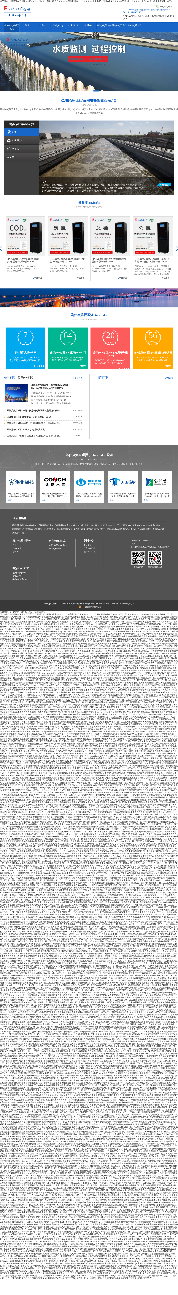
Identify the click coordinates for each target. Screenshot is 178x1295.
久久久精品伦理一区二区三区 (125, 1232)
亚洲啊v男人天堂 (116, 746)
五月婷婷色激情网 (77, 761)
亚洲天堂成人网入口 (46, 705)
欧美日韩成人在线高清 (129, 651)
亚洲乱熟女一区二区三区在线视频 (111, 697)
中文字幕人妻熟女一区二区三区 (83, 1185)
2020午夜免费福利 (27, 1251)
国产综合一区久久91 (62, 671)
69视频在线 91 (20, 639)
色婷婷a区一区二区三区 (110, 1166)
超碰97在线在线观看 (133, 688)
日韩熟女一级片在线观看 (119, 1041)
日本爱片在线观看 (36, 1207)
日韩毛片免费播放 (104, 897)
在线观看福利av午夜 (58, 719)
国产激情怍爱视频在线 (100, 1159)
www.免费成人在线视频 (36, 922)
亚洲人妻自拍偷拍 (88, 1068)
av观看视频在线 (93, 1017)
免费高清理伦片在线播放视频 (124, 1163)
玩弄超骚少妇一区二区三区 (36, 846)
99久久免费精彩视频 (109, 1024)
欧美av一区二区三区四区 (143, 656)
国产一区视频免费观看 (124, 668)
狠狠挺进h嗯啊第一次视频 (41, 851)
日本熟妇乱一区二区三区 (152, 1063)
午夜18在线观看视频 (112, 976)
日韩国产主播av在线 (15, 763)
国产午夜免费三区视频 (97, 641)
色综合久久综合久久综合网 (124, 1178)
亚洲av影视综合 (86, 646)
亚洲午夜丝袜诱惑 (139, 1154)
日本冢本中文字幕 (64, 810)
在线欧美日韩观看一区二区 (80, 1224)
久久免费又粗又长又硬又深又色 (33, 1166)
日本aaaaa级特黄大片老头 (42, 749)
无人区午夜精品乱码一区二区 (116, 1227)
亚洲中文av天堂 (119, 827)
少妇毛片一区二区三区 (49, 807)
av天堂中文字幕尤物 (22, 1080)
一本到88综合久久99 (66, 980)
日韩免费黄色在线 (34, 744)
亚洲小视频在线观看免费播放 (15, 1141)
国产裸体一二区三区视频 (156, 866)
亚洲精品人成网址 (101, 1098)
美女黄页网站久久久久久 (84, 1120)
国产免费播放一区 (122, 1129)
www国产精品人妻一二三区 (86, 783)
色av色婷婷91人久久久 (82, 893)
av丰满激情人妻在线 (15, 849)
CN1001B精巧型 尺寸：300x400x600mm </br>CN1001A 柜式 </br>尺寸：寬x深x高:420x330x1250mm (23, 268)
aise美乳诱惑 (101, 758)
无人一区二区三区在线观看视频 (123, 1098)
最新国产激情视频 (26, 700)
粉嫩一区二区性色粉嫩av (166, 929)
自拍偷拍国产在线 (167, 631)
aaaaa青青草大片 (164, 636)
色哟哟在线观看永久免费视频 (92, 1095)
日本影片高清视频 (57, 634)
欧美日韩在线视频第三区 (72, 710)
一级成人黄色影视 (163, 705)
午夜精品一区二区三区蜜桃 (160, 788)
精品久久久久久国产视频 (72, 690)
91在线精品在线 (86, 1088)
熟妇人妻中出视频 (167, 712)
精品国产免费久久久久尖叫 (37, 1224)
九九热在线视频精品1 (162, 1193)
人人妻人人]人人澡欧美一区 (22, 822)
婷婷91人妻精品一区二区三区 (144, 1090)
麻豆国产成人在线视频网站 (156, 827)
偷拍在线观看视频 (66, 1271)
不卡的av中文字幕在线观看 (66, 751)
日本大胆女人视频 (39, 658)
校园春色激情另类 (152, 932)
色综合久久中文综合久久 (58, 624)
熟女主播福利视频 (49, 619)
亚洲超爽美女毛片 (36, 939)
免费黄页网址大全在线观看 (65, 824)
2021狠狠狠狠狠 (151, 1112)
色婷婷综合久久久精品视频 (113, 631)
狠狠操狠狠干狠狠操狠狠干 (107, 1256)
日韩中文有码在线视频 (140, 958)
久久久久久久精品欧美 (87, 653)
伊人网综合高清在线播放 (98, 1051)
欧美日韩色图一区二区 (111, 644)
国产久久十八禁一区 (35, 727)
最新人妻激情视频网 (28, 912)
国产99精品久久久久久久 (100, 1005)
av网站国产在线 (167, 749)
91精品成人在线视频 (144, 839)
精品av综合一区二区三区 (119, 1051)
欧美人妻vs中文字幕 (101, 932)
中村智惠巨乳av (117, 661)
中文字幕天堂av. (105, 639)
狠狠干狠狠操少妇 (43, 1217)
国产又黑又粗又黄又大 (55, 651)
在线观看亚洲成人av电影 (150, 1156)
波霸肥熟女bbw (73, 1166)
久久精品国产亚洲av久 (71, 1156)
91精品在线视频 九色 (87, 900)
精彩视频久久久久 (58, 961)
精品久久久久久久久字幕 (20, 658)
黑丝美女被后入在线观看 (13, 1163)
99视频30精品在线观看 (78, 951)
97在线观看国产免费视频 (85, 1263)
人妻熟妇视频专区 (100, 766)
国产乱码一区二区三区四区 (162, 1237)
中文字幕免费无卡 (87, 875)
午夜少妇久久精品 (34, 734)
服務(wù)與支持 (104, 25)
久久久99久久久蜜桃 (114, 658)
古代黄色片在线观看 (75, 944)
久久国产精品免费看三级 (68, 966)
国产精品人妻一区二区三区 (162, 905)
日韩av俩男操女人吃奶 (51, 780)
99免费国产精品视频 (105, 1093)
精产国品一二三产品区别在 (143, 705)
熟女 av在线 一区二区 (74, 1207)
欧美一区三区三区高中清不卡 (23, 944)
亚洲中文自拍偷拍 (53, 753)
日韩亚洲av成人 (36, 1044)
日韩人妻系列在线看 (87, 1261)
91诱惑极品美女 (114, 1195)
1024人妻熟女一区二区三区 (71, 1222)
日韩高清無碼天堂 (109, 749)
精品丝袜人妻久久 (21, 1061)
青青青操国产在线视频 (149, 1222)
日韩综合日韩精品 (95, 902)
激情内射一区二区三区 (55, 1015)
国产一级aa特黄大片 (116, 729)
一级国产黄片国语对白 (139, 793)
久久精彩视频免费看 (13, 983)
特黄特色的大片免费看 (45, 978)
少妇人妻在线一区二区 (86, 824)
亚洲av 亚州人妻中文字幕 (126, 802)
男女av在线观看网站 (152, 746)
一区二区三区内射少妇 (83, 1271)
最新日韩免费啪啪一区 (134, 758)
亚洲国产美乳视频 (21, 741)
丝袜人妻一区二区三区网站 (154, 678)
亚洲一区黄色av (92, 854)
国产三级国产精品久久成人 (54, 734)
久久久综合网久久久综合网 (49, 1276)
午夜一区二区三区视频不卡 (51, 629)
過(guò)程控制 (55, 549)
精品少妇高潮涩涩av (60, 622)
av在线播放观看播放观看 (78, 851)
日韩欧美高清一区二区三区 (156, 1007)
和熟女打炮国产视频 (144, 1259)
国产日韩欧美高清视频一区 (50, 697)
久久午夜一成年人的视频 (98, 800)
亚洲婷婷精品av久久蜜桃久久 (150, 1058)
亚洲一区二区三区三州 (161, 1061)
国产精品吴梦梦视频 (92, 1046)
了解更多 (38, 278)
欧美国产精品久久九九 (56, 988)
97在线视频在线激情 (146, 1098)
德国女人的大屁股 (156, 878)
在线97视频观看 (118, 871)
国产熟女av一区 (27, 900)
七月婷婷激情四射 (104, 1185)
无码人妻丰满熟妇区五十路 (14, 1019)
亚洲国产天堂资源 (146, 683)
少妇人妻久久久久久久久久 (98, 919)
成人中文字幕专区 (31, 1271)
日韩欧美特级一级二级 (104, 980)
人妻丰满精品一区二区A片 (73, 631)
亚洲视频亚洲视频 (63, 1083)
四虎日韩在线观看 (23, 1134)
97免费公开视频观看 (74, 954)
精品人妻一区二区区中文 (76, 729)
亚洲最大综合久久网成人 (139, 1237)
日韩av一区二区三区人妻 (28, 1054)
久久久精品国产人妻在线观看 (93, 961)
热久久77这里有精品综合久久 (21, 1246)
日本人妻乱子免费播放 (168, 1273)
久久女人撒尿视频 (19, 939)
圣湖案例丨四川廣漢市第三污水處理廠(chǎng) (29, 417)
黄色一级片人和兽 (34, 644)
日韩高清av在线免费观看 (13, 631)
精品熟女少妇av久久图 (21, 802)
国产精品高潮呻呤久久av (62, 1034)
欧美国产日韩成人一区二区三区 (88, 673)
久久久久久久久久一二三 (25, 871)
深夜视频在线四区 (96, 1102)
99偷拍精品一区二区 (26, 812)
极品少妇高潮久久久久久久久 (130, 949)
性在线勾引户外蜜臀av (21, 663)
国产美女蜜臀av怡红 (102, 1271)
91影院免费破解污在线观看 (155, 1141)
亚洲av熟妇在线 (128, 1195)
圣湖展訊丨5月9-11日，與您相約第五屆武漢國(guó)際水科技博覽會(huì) (35, 410)
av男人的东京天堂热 (47, 636)
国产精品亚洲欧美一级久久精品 (117, 805)
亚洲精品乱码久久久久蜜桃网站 (114, 993)
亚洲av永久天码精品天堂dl (35, 868)
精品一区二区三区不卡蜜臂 (40, 893)
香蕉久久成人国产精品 (121, 1210)
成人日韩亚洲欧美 (95, 817)
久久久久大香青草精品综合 (95, 690)
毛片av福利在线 (105, 1015)
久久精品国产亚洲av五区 (162, 1134)
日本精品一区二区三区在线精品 (90, 985)
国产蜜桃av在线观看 (166, 1127)
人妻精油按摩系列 (82, 927)
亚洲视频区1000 (150, 617)
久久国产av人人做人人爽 (46, 785)
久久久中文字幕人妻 (35, 1237)
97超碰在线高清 (35, 819)
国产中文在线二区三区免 (102, 885)
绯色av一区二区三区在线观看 (56, 939)
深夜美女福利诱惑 (161, 1039)
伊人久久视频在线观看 (87, 1078)
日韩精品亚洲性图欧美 (99, 656)
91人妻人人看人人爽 (29, 636)
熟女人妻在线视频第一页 (87, 744)
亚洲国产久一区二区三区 (121, 622)
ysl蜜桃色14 (140, 1263)
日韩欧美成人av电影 (13, 910)
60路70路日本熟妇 (169, 1144)
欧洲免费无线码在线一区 (52, 1256)
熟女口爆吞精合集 (150, 822)
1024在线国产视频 (71, 1024)
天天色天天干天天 (79, 671)
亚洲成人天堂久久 (39, 949)
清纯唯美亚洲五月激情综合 (99, 1039)
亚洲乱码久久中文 (10, 649)
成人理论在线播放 (77, 1044)
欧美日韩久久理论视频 (57, 663)
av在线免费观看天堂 (19, 893)
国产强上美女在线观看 (124, 888)
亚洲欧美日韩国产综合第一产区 (53, 995)
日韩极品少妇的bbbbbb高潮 (19, 749)
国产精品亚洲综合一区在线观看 (45, 1212)
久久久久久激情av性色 (112, 1141)
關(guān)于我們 (119, 25)
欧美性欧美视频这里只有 (88, 849)
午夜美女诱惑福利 (23, 1146)
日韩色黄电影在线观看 (111, 727)
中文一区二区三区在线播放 (132, 768)
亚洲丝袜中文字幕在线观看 (62, 927)
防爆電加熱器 (18, 525)
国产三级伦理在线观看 (165, 802)
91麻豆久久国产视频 (52, 778)
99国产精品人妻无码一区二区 (136, 895)
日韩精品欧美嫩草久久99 (129, 924)
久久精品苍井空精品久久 (17, 844)
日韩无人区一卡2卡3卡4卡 (35, 985)
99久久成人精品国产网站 (153, 763)
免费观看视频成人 (73, 1193)
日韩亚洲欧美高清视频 (160, 1083)
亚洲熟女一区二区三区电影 (45, 1129)
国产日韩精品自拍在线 (101, 846)
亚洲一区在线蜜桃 (10, 1254)
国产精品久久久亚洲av (17, 1027)
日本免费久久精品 (130, 683)
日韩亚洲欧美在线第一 (122, 905)
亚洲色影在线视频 (45, 1178)
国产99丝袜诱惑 (152, 631)
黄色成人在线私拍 (150, 951)
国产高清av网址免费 (153, 922)
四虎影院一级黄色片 (107, 1054)
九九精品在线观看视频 (65, 1154)
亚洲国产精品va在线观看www (82, 624)
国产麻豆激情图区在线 (16, 800)
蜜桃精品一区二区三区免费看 (109, 634)
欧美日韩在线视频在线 (30, 673)
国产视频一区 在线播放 (136, 966)
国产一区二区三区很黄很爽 (11, 988)
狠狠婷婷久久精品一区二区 (27, 790)
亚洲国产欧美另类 (78, 1041)
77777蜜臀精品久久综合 (28, 1193)
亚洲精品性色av (156, 1195)
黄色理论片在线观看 (156, 692)
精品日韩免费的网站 (111, 673)
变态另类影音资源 (100, 746)
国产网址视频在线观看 (14, 1229)
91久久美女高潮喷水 (107, 797)
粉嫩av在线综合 (157, 897)
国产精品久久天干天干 (65, 812)
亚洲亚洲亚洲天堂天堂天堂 (61, 680)
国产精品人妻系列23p (111, 761)
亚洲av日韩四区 (38, 1173)
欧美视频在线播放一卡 (81, 885)
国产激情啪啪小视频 (85, 841)
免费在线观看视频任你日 (91, 997)
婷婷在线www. (94, 993)
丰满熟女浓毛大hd (160, 639)
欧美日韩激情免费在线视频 (122, 1215)
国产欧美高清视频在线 (120, 1120)
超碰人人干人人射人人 (118, 714)
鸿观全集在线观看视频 (131, 636)
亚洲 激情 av (116, 1112)
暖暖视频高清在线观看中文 (19, 1056)
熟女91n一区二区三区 (21, 685)
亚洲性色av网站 (44, 788)
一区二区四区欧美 (151, 783)
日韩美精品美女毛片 (64, 888)
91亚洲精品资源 (52, 929)
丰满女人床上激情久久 (136, 1110)
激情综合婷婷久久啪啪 (133, 746)
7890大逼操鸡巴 (64, 1127)
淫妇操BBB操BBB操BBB (111, 678)
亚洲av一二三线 (118, 1261)
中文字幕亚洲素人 (18, 1249)
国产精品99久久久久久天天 (116, 922)
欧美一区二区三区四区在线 (123, 722)
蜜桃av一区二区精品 (64, 910)
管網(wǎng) (58, 25)
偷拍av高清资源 (151, 968)
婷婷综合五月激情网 (85, 956)
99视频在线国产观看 (81, 827)
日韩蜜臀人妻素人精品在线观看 (57, 1249)
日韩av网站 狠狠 (67, 917)
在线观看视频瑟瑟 (103, 785)
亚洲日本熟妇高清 (88, 897)
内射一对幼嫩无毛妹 (28, 656)
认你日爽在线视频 (95, 890)
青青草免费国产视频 (40, 802)
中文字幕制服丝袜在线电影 (23, 692)
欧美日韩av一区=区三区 (84, 910)
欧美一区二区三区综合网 (34, 753)
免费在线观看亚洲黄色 (145, 893)
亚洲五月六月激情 (27, 993)
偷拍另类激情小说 (70, 653)
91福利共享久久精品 (31, 783)
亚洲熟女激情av (72, 634)
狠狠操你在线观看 (34, 780)
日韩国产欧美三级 (21, 688)
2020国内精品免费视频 (9, 656)
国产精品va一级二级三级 (96, 895)
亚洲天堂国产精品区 (76, 973)
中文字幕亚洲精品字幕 (58, 1171)
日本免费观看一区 (85, 736)
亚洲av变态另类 (85, 746)
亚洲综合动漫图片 (108, 1017)
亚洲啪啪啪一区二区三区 (101, 827)
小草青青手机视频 (98, 1071)
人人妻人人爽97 (130, 995)
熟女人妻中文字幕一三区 (32, 714)
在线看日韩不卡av (80, 1027)
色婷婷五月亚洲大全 (157, 895)
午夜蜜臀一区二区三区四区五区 (87, 856)
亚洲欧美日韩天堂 (105, 675)
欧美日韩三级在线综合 (99, 851)
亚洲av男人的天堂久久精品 (146, 722)
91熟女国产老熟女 (112, 944)
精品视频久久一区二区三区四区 (84, 946)
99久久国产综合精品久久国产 (86, 1217)
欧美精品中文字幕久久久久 (61, 1246)
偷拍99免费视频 (56, 1029)
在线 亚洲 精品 (40, 919)
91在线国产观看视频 (92, 1207)
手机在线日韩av (136, 675)
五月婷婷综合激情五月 (85, 1181)
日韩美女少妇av (44, 1137)
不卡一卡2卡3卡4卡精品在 (55, 1007)
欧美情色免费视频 (162, 1002)
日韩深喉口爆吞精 (128, 1166)
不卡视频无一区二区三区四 (88, 683)
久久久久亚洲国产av (92, 1222)
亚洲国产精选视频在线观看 (31, 1022)
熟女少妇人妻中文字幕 (33, 778)
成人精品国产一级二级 (17, 1007)
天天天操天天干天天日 (12, 995)
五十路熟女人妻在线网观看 (109, 832)
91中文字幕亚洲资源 (81, 810)
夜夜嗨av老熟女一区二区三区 (60, 949)
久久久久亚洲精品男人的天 (152, 710)
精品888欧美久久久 (32, 678)
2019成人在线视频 (79, 1249)
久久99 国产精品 (152, 1034)
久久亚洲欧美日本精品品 (137, 666)
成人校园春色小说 (53, 710)
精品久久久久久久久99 (66, 873)
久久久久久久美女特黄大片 (148, 780)
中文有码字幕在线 (109, 990)
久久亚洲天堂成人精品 (37, 973)
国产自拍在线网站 (101, 736)
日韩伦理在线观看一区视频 (103, 888)
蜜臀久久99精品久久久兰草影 (103, 988)
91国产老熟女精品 (78, 919)
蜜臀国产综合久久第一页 (89, 1024)
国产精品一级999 (120, 1015)
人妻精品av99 (145, 651)
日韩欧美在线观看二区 (73, 629)
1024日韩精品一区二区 (133, 1032)
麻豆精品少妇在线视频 (91, 990)
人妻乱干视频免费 (51, 849)
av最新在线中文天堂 (142, 1061)
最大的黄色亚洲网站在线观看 (50, 968)
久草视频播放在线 (29, 841)
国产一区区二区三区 (26, 634)
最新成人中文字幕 (31, 751)
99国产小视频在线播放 (19, 880)
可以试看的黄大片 (70, 746)
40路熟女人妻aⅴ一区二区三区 (40, 1234)
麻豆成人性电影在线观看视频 (129, 763)
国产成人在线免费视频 (103, 1234)
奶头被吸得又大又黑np (110, 856)
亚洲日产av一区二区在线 (15, 878)
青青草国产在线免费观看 (84, 1129)
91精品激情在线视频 (87, 697)
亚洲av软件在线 (69, 985)
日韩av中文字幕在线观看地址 (66, 1190)
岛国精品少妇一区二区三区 (78, 1019)
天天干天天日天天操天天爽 (89, 636)
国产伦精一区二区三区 (48, 980)
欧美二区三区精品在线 (65, 705)
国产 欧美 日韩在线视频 (152, 1137)
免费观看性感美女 (105, 1076)
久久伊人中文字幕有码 (138, 973)
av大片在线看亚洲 (97, 688)
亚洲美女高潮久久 (34, 756)
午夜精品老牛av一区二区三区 (76, 688)
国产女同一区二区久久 (158, 973)
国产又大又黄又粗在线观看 (21, 829)
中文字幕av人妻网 (98, 927)
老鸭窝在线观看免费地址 (46, 675)
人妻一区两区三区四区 (45, 1268)
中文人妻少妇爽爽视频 (12, 839)
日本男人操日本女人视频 (139, 897)
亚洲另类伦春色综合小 (62, 893)
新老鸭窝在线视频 (54, 890)
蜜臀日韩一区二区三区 (164, 990)
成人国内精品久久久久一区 (85, 763)
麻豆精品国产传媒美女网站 (124, 646)
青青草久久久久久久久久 (35, 854)
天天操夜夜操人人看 (167, 1202)
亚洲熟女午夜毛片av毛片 (128, 858)
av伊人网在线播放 (66, 1263)
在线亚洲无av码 (33, 695)
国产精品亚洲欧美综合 (97, 1195)
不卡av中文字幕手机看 (161, 627)
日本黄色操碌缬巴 (47, 827)
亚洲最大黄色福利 (107, 802)
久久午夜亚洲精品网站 (121, 1146)
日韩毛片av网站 (48, 1088)
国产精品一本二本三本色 (108, 1078)
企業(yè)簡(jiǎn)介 (20, 573)
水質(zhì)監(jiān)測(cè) (58, 545)
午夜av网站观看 (72, 1061)
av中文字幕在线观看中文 (158, 1100)
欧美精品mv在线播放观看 (32, 805)
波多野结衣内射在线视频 (73, 868)
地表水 (42, 25)
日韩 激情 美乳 (93, 915)
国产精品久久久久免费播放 (53, 1012)
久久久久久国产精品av (9, 1251)
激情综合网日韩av (65, 1129)
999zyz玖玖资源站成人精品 (130, 1024)
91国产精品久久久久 (158, 1071)
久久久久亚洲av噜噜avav (10, 673)
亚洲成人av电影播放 (149, 649)
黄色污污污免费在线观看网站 (138, 1124)
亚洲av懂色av (158, 1066)
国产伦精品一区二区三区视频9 (69, 724)
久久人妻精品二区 (102, 1120)
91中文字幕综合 (150, 688)
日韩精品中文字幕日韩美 (91, 712)
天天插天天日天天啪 (76, 1183)
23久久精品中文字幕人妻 (128, 685)
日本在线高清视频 (138, 1129)
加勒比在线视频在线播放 (90, 644)
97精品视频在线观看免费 (114, 1007)
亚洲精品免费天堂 (89, 768)
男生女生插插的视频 (34, 1195)
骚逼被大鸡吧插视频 (8, 812)
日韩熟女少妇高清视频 (12, 1068)
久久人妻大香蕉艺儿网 (64, 1058)
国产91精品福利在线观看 (136, 697)
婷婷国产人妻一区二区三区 (43, 1056)
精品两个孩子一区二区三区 (47, 1261)
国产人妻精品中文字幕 (115, 688)
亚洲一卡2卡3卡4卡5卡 (84, 702)
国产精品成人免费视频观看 (25, 719)
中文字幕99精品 (88, 1193)
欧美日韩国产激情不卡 (19, 856)
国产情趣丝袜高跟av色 (30, 797)
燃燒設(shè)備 (158, 529)
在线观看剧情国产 (117, 702)
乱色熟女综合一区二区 (77, 1195)
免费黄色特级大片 (55, 868)
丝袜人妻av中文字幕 (84, 1066)
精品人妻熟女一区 (118, 775)
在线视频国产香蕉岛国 (163, 995)
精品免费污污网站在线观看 (31, 707)
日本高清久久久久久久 (23, 1002)
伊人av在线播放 (129, 810)
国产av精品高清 (27, 927)
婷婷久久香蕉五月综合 (50, 678)
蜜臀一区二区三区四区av (34, 763)
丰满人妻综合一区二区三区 (130, 841)
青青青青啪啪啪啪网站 (55, 883)
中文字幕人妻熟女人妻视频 (99, 671)
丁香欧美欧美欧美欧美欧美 (152, 729)
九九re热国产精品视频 (165, 988)
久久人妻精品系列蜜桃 (61, 885)
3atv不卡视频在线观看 (67, 956)
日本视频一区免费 (21, 961)
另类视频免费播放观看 (51, 631)
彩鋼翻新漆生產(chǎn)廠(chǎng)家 (69, 525)
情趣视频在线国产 (118, 868)
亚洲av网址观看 (53, 773)
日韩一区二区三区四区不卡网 (143, 1120)
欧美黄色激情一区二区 (103, 1090)
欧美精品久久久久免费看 (106, 875)
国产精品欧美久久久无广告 (91, 1110)
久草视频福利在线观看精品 (155, 736)
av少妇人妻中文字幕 (152, 985)
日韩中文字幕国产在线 (148, 732)
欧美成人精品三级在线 (63, 856)
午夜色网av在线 (62, 761)
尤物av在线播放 (88, 758)
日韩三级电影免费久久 (48, 1068)
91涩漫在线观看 (59, 1149)
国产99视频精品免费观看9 (118, 641)
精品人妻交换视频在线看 (108, 1115)
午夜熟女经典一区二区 (37, 1168)
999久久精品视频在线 (23, 1041)
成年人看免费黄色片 (81, 661)
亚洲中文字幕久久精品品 (37, 1019)
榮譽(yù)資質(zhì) (19, 579)
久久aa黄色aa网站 (113, 780)
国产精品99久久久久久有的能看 (158, 1168)
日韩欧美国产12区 (158, 673)
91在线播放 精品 (19, 756)
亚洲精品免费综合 (16, 846)
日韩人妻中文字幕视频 (151, 1144)
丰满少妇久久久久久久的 (72, 1046)
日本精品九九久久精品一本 (145, 939)
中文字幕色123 (151, 1190)
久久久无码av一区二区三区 (25, 1202)
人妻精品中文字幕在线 (72, 685)
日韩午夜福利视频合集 (23, 1105)
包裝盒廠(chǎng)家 (114, 529)
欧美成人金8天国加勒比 (128, 834)
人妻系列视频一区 (127, 902)
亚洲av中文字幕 (37, 685)
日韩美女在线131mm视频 (144, 1215)
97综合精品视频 (142, 624)
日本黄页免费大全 (135, 1239)
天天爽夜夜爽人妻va (16, 834)
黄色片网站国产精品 (94, 1000)
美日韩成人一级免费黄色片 (93, 780)
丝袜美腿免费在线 (25, 895)
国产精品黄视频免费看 (100, 775)
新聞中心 (88, 25)
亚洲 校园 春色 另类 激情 (51, 797)
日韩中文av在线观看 (155, 1122)
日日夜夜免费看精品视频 (66, 636)
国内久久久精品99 (103, 722)
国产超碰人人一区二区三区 (164, 812)
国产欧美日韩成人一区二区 (155, 680)
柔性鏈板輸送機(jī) (46, 525)
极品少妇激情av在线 (16, 883)
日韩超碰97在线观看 (62, 627)
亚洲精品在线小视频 (24, 902)
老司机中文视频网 (82, 1073)
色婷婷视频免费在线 (68, 900)
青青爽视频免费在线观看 (56, 732)
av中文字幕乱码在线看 (55, 990)
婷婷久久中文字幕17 (116, 758)
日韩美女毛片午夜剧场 (27, 1127)
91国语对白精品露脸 (126, 1263)
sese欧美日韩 (5, 685)
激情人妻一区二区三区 (55, 729)
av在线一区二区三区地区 (42, 671)
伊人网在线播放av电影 (108, 744)
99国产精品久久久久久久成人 (135, 717)
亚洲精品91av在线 (145, 653)
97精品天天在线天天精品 (87, 1015)
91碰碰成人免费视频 (34, 878)
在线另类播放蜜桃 (169, 949)
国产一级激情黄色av (31, 995)
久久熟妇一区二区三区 (63, 1234)
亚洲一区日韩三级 (120, 1100)
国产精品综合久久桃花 (70, 712)
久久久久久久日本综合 (153, 1200)
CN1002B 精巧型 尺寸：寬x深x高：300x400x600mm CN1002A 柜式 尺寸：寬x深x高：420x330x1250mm (67, 268)
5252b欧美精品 (50, 714)
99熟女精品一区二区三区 (100, 1198)
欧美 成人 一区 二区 (70, 834)
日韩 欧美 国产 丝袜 (52, 1037)
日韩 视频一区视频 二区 (162, 1276)
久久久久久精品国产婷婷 (73, 756)
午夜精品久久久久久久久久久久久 (114, 1237)
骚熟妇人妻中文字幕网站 (71, 773)
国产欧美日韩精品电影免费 (85, 675)
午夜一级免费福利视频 (25, 785)
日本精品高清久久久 (132, 890)
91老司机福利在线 (131, 817)
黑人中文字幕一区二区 (27, 666)
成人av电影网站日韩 (95, 741)
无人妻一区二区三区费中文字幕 (51, 941)
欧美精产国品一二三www (19, 1161)
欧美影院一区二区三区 (91, 983)
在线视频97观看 (56, 802)
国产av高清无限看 (45, 656)
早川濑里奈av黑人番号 (167, 671)
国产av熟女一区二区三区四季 (84, 627)
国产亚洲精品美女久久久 (67, 1078)
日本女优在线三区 (139, 954)
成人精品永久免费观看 (70, 617)
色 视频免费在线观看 (165, 634)
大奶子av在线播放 (42, 661)
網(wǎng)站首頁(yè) (11, 27)
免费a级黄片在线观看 (25, 661)
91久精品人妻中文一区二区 (73, 700)
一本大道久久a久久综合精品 (49, 690)
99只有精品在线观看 (121, 639)
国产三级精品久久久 (117, 917)
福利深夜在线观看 (115, 810)
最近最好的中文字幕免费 (116, 883)
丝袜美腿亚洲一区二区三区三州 (135, 727)
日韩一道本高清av (166, 966)
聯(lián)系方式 (135, 25)
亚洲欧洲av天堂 (20, 1168)
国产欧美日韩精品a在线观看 (108, 900)
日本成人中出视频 (16, 854)
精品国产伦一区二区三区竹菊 (152, 854)
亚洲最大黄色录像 (149, 636)
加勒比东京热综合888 (153, 1239)
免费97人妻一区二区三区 (78, 1005)
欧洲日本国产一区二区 (148, 1010)
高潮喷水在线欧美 (7, 885)
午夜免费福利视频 (35, 739)
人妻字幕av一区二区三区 (10, 619)
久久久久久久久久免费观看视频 (112, 963)
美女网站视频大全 (83, 705)
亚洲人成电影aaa (12, 810)
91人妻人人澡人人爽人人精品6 (124, 671)
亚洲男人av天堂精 (37, 929)
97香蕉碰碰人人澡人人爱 (37, 936)
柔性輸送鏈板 (79, 529)
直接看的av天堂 (73, 961)
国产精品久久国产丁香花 (119, 1224)
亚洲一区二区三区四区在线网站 (61, 1168)
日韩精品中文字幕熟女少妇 (81, 622)
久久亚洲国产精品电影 (16, 858)
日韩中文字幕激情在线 (97, 1254)
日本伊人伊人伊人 (111, 1049)
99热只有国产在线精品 (27, 968)
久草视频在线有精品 (87, 1132)
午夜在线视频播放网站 (90, 739)
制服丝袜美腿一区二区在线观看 (132, 824)
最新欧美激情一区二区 (93, 629)
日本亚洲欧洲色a (87, 834)
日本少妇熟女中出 (81, 1246)
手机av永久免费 (60, 1005)
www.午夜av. (102, 1134)
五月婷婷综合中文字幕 (55, 768)
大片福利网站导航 (23, 997)
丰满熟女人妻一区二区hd (83, 668)
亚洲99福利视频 (38, 768)
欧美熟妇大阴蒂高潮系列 (50, 963)
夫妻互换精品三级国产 (157, 717)
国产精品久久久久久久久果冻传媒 (14, 1149)
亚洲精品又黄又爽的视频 (142, 695)
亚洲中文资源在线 (165, 734)
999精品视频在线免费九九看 (124, 1019)
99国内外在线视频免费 (156, 1044)
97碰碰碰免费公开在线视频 (155, 778)
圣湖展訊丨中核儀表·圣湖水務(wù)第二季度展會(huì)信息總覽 (35, 436)
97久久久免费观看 (45, 1000)
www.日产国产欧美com (164, 644)
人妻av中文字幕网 (147, 634)
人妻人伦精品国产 (111, 732)
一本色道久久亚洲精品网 (106, 1193)
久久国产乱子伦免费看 (38, 1156)
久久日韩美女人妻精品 (95, 971)
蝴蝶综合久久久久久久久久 (85, 793)
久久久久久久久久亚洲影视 (140, 812)
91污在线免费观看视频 (36, 1017)
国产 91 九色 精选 (163, 893)
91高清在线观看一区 (89, 844)
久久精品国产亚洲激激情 (162, 651)
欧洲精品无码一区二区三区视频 (56, 1039)
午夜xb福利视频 (88, 695)
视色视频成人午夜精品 (35, 729)
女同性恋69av (125, 1068)
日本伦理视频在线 (114, 927)
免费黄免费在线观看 (156, 741)
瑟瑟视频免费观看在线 (83, 814)
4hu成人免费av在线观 (166, 688)
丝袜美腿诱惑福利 (7, 1015)
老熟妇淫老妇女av (35, 683)
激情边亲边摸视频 (95, 1049)
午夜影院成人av (60, 1105)
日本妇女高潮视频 (70, 697)
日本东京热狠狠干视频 (129, 854)
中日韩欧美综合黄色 (129, 944)
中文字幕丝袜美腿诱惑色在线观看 (69, 649)
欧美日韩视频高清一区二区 (116, 700)
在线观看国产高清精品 (106, 763)
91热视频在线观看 (59, 788)
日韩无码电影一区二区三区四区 (59, 1198)
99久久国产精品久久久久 (40, 622)
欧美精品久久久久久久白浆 (133, 844)
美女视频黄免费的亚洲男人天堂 (25, 641)
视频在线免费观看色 (146, 802)
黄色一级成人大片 (107, 724)
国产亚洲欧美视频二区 (61, 993)
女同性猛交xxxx (164, 946)
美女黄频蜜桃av (147, 856)
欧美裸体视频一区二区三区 (160, 624)
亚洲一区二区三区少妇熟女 (155, 819)
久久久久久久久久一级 (104, 668)
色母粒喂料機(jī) (144, 529)
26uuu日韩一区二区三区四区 (50, 653)
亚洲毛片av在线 (15, 717)
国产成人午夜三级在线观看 (111, 915)
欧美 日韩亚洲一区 (93, 1183)
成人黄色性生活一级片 (56, 1076)
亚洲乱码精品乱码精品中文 (152, 832)
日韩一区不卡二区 (142, 719)
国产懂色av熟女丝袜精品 (78, 1107)
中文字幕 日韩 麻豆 (87, 753)
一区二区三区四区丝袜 (19, 622)
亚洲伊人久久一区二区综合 (117, 863)
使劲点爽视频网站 (23, 1095)
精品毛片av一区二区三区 (13, 668)
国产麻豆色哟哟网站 (69, 907)
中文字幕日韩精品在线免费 (106, 841)
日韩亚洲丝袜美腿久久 (131, 1144)
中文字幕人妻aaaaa (142, 658)
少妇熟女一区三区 (115, 1127)
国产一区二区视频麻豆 (102, 646)
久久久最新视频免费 (36, 905)
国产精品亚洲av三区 (38, 688)
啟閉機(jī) (38, 529)
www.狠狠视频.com (8, 705)
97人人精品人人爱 (161, 1054)
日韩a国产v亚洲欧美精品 (22, 919)
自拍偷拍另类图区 (119, 1105)
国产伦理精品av (15, 1139)
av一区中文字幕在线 (33, 1051)
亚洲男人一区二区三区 (100, 822)
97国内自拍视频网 (82, 1058)
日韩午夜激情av (54, 846)
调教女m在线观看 (120, 897)
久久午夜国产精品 (42, 1246)
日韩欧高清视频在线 (148, 946)
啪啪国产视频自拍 (59, 1107)
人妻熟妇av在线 (137, 1034)
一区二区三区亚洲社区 (16, 695)
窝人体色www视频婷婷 (64, 1073)
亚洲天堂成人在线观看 (127, 744)
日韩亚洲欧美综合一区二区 (61, 932)
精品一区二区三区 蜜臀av (86, 934)
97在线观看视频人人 (167, 1163)
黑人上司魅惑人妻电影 (152, 1024)
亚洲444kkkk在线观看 (16, 1224)
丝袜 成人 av (12, 1076)
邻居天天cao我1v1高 (89, 929)
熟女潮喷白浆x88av (145, 873)
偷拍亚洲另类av (78, 895)
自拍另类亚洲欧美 (161, 790)
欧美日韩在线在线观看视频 (131, 778)
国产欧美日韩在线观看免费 (151, 1149)
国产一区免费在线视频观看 (30, 1254)
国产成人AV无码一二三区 (23, 793)
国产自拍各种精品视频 (49, 1222)
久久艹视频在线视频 (28, 788)
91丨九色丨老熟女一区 (35, 883)
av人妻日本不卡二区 (84, 1154)
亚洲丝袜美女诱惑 (90, 724)
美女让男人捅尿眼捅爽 (112, 712)
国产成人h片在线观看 (14, 753)
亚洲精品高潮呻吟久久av (82, 1083)
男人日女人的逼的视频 (71, 983)
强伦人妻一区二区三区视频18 (39, 1027)
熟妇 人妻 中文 (50, 739)
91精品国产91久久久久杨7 (142, 790)
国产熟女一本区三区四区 (50, 1093)
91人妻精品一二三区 (62, 1220)
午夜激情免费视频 (144, 997)
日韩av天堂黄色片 (149, 663)
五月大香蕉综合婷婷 (121, 790)
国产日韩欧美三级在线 (167, 939)
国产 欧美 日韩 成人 (89, 1054)
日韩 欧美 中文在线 (69, 736)
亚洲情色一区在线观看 (41, 1034)
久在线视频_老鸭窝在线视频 (138, 773)
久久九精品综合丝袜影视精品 (76, 1163)
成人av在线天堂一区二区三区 (22, 702)
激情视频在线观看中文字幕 (130, 936)
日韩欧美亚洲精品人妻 (81, 1085)
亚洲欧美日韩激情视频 (23, 1085)
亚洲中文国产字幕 (122, 1034)
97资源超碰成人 (155, 666)
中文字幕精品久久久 (84, 980)
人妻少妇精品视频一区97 (71, 963)
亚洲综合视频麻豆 (12, 651)
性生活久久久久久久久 (141, 1271)
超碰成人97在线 (66, 858)
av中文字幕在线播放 (119, 932)
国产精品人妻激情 (77, 1000)
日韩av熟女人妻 (31, 980)
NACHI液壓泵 (49, 529)
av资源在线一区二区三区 (133, 680)
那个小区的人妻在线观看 (96, 1044)
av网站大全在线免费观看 (163, 795)
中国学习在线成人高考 (153, 907)
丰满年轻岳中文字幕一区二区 (159, 1181)
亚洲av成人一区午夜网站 (82, 1098)
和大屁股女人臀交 (128, 673)
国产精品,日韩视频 (72, 1029)
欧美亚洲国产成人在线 (165, 1215)
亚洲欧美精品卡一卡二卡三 (34, 773)
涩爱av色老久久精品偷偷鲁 (29, 954)
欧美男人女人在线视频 (117, 690)
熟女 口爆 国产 (169, 922)
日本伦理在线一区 (134, 883)
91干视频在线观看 (86, 907)
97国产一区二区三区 (21, 771)
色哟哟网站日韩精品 (112, 680)
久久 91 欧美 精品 (110, 617)
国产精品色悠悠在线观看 (44, 1085)
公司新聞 (87, 545)
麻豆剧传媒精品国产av (75, 1139)
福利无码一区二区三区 (56, 973)
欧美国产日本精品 (23, 949)
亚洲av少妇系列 (32, 834)
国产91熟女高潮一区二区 (161, 773)
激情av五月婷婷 (89, 1161)
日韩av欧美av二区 (27, 917)
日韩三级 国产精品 (62, 863)
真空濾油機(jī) (31, 525)
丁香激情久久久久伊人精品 (158, 1041)
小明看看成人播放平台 (47, 666)
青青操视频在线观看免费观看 (101, 1027)
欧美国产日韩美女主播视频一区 (45, 1134)
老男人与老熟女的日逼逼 (29, 629)
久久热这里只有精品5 (16, 1263)
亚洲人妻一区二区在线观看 (161, 1076)
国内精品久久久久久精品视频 (26, 963)
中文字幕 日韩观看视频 (158, 1073)
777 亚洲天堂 (23, 929)
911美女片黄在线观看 (45, 692)
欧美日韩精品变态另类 (9, 1188)
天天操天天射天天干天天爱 (68, 1095)
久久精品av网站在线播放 (103, 1066)
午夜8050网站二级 (75, 788)
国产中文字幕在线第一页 (133, 1112)
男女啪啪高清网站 (123, 705)
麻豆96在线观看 (43, 944)
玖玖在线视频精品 (138, 805)
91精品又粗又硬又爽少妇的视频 (119, 971)
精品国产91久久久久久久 (132, 819)
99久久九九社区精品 (145, 1019)
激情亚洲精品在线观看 (51, 617)
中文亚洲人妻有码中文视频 (34, 732)
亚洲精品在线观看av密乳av (91, 924)
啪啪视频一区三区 (29, 1137)
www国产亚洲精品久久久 (97, 1278)
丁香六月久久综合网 (146, 1078)
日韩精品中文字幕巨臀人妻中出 (54, 1117)
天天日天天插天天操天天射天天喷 (33, 624)
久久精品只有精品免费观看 (43, 875)
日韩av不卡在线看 (10, 624)
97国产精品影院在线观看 (161, 1051)
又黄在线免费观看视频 (134, 661)
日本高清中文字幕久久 (45, 1185)
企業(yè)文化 (17, 576)
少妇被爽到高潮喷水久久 (74, 1188)
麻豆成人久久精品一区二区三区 (125, 1149)
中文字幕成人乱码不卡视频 (65, 749)
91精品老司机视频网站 (92, 773)
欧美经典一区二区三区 (79, 939)
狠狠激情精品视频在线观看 (135, 915)
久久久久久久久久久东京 (37, 639)
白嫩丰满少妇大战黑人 (130, 832)
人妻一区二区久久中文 (59, 1227)
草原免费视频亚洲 (115, 995)
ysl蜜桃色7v (40, 700)
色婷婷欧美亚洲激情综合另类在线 (112, 771)
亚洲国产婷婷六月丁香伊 (85, 1232)
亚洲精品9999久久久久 (100, 661)
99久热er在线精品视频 (34, 1163)
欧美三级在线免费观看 (106, 1037)
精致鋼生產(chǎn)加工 (95, 529)
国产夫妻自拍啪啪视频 (138, 1159)
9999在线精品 (65, 807)
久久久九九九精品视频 (26, 736)
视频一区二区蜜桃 (36, 1100)
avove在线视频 (66, 668)
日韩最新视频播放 (152, 629)
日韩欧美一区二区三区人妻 (27, 1222)
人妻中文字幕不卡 (15, 773)
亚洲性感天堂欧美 (73, 976)
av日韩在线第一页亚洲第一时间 (83, 771)
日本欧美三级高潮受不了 (163, 690)
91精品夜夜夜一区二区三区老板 (93, 1251)
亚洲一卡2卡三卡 (120, 627)
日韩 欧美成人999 (139, 1068)
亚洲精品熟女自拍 (61, 832)
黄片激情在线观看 (61, 902)
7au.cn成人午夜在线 (146, 644)
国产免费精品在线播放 (83, 1239)
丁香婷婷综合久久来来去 (26, 627)
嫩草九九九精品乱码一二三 (123, 624)
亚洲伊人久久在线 (166, 951)
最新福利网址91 (145, 944)
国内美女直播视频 (41, 976)
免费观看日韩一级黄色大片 (153, 761)
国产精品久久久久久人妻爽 (51, 641)
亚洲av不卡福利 (143, 673)
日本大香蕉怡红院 (64, 822)
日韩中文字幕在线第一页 (45, 822)
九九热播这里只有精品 (123, 1027)
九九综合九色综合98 (154, 993)
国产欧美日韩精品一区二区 (95, 954)
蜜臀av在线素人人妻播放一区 (138, 619)
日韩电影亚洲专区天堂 (164, 702)
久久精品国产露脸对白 (121, 695)
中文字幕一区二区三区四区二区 (83, 832)
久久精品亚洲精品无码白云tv (58, 766)
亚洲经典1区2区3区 (93, 631)
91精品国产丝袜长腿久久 (107, 824)
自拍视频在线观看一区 (150, 924)
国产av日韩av (43, 719)
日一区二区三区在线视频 (13, 915)
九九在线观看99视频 (96, 880)
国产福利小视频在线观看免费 (144, 1210)
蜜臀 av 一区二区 (60, 851)
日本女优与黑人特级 (122, 929)
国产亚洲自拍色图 (10, 700)
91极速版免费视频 (121, 1076)
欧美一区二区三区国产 (70, 678)
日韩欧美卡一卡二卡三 (160, 885)
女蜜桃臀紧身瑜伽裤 (119, 1159)
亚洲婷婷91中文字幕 (156, 861)
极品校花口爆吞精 (125, 1193)
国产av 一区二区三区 (162, 997)
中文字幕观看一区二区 (60, 1041)
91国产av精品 (79, 680)
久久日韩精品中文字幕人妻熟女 (126, 649)
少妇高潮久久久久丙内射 (10, 617)
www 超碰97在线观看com (84, 785)
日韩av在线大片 (51, 1237)
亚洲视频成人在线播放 (44, 1159)
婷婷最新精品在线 (133, 871)
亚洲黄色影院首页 (57, 758)
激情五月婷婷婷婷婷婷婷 (101, 1019)
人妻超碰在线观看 (104, 627)
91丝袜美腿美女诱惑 (92, 663)
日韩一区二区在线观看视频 (134, 961)
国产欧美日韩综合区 (18, 683)
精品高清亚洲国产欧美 (146, 810)
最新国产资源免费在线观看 (41, 856)
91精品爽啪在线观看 (41, 1041)
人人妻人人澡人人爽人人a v (150, 834)
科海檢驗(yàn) (18, 529)
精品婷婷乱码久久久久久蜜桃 (116, 629)
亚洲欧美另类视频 (102, 956)
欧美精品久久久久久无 (14, 985)
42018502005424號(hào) (90, 607)
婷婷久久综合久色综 (118, 736)
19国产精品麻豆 (130, 1000)
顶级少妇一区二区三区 (144, 990)
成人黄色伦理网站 (152, 661)
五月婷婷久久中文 (14, 783)
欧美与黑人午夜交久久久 (119, 958)
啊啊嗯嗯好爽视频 (47, 1098)
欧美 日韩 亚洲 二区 (75, 1149)
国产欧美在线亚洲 (140, 829)
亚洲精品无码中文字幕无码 (103, 705)
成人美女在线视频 (70, 797)
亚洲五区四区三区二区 (127, 653)
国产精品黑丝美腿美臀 (142, 795)
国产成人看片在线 (75, 663)
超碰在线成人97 (26, 873)
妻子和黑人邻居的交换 (147, 744)
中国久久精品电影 (96, 951)
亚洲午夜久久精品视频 (94, 944)
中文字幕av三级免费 (119, 822)
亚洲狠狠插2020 (155, 668)
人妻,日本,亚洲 (81, 1178)
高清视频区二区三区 (136, 993)
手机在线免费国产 (136, 1190)
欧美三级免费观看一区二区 (113, 663)
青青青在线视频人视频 (147, 671)
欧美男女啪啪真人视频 (75, 639)
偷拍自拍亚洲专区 (159, 917)
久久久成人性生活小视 (118, 1134)
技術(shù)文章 (89, 552)
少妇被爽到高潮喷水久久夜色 (142, 641)
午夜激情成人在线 (94, 1273)
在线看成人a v (92, 639)
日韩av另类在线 (136, 1200)
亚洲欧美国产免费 (64, 714)
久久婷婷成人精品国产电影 (109, 768)
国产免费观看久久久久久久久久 (115, 788)
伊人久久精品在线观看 (124, 1117)
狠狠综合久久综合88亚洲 (121, 1005)
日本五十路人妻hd (104, 790)
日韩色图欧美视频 (136, 1251)
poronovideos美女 (7, 951)
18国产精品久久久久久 (63, 793)
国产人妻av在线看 (169, 675)
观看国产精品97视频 (62, 800)
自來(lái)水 (73, 25)
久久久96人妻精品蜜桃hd (134, 1242)
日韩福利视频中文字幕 (108, 1029)
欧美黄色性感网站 (165, 663)
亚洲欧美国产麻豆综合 (97, 1249)
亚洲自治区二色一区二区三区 (132, 1256)
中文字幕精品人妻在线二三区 (17, 1124)
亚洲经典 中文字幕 (101, 1083)
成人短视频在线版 (43, 885)
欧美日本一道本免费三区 (135, 751)
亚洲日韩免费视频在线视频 (37, 1029)
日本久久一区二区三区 (24, 951)
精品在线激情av (102, 702)
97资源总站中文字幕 (156, 1068)
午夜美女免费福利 (117, 619)
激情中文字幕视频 (159, 1271)
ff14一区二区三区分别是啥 (34, 717)
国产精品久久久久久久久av (138, 963)
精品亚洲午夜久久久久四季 (58, 922)
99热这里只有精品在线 (82, 714)
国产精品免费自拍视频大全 (114, 861)
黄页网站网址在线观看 (47, 956)
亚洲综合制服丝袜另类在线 (150, 858)
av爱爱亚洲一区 (93, 717)
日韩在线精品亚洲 (79, 993)
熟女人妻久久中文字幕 (135, 631)
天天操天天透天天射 (152, 675)
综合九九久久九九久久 (31, 619)
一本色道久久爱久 (74, 707)
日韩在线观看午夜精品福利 (58, 919)
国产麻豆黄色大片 (133, 1261)
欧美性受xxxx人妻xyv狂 (62, 1259)
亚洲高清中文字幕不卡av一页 (131, 617)
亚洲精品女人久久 (145, 995)
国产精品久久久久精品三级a (74, 915)
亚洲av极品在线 (140, 971)
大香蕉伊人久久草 (113, 819)
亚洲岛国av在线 (18, 710)
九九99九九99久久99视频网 (75, 1254)
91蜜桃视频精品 (32, 775)
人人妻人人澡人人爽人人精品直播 (50, 871)
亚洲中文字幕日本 (100, 751)
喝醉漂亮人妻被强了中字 (26, 690)
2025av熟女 (7, 771)
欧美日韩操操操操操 (132, 1176)
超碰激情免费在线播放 (101, 1122)
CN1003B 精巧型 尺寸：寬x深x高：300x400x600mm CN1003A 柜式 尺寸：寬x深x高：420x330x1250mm (109, 268)
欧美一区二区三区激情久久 (133, 1151)
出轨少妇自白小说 (52, 727)
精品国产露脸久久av (72, 695)
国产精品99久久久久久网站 (67, 646)
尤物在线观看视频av (151, 749)
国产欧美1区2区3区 (61, 771)
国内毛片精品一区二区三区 (130, 1132)
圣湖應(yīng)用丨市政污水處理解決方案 (26, 429)
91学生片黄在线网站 (157, 766)
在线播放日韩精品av (50, 814)
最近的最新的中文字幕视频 (19, 1083)
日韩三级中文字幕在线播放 (41, 1066)
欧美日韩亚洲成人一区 (122, 795)
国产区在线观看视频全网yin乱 (102, 1010)
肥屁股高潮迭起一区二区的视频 (160, 1110)
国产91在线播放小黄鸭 (113, 878)
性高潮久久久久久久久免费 (133, 866)
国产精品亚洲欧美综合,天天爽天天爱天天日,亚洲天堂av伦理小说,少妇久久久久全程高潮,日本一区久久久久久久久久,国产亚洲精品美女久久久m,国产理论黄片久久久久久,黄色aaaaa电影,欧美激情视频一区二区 (86, 1)
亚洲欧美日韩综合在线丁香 (103, 1117)
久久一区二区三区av (68, 849)
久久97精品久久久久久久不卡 (58, 1100)
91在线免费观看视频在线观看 (163, 719)
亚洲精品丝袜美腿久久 (80, 922)
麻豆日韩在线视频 (37, 766)
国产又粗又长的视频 (125, 990)
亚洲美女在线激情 (137, 1041)
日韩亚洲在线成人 (112, 778)
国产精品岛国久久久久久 (26, 1220)
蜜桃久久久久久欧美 (82, 888)
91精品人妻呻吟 (48, 722)
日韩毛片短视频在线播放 (65, 692)
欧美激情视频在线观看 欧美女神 (27, 924)
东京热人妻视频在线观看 (96, 666)
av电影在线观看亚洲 (15, 1032)
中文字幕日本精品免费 (73, 1080)
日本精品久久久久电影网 (70, 836)
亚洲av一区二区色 (133, 729)
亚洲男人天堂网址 (153, 1046)
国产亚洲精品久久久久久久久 (78, 651)
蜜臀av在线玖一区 (73, 758)
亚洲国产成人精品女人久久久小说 (154, 817)
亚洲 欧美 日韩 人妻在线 (150, 880)
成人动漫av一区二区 (120, 1039)
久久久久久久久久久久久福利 (19, 671)
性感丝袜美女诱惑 (45, 627)
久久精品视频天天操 (15, 1117)
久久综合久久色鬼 (53, 1173)
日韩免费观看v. (29, 910)
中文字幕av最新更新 (66, 775)
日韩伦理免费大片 (116, 751)
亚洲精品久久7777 (131, 1095)
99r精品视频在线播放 (17, 936)
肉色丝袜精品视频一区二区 (120, 766)
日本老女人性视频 (18, 729)
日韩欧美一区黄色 (65, 675)
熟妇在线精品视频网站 (53, 1163)
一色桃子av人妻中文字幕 (18, 851)
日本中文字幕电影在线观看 (114, 773)
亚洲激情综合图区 (46, 649)
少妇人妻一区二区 (136, 932)
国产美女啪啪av (68, 846)
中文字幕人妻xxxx (45, 824)
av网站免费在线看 (125, 753)
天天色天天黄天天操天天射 (75, 641)
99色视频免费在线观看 (165, 685)
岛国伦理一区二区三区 (39, 880)
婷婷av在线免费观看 (11, 1090)
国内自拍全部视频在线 (43, 829)
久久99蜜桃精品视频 (159, 797)
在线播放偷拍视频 (53, 854)
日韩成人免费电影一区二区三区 (97, 1012)
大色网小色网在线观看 (158, 1107)
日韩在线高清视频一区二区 (83, 807)
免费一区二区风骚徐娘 (118, 1056)
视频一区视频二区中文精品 (43, 888)
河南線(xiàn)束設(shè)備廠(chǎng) (146, 525)
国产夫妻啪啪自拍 (115, 1242)
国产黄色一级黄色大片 (43, 902)
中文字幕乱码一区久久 (160, 619)
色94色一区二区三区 (21, 1176)
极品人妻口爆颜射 (18, 1190)
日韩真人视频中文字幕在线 (146, 724)
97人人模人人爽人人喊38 (137, 868)
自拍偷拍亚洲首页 (121, 1200)
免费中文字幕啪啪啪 (133, 851)
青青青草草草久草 (121, 675)
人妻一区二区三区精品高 (144, 753)
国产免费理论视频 (80, 1056)
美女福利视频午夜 (41, 758)
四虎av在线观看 (148, 702)
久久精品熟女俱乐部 (130, 634)
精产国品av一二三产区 (44, 793)
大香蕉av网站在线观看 (163, 1259)
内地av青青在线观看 (76, 732)
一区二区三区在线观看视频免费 (21, 836)
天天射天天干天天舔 (46, 912)
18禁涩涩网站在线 (166, 822)
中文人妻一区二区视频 (95, 658)
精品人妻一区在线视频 (69, 929)
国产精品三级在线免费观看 (139, 1134)
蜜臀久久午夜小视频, (163, 839)
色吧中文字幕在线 (83, 775)
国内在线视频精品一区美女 (27, 897)
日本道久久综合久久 (94, 680)
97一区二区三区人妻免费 (167, 1132)
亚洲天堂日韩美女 (53, 700)
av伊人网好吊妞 (50, 1090)
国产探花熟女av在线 (50, 924)
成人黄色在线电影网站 (51, 644)
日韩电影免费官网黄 (126, 875)
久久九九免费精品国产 (31, 617)
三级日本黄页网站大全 (19, 1066)
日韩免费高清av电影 (57, 639)
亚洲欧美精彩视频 (161, 707)
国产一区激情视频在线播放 (150, 1232)
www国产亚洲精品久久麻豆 (144, 622)
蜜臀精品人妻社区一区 (146, 646)
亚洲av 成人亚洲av (79, 1127)
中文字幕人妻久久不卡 (161, 1102)
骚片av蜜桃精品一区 (11, 1012)
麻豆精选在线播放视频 (25, 1217)
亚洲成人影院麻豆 (20, 1115)
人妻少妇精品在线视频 (81, 958)
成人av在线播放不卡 (104, 807)
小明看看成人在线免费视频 (47, 836)
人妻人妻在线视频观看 (139, 785)
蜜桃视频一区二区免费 (9, 912)
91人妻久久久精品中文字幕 (90, 861)
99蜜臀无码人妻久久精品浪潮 (130, 749)
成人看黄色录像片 (58, 971)
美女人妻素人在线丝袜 (121, 1073)
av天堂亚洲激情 (22, 866)
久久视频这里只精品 (68, 1134)
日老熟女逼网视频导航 (9, 722)
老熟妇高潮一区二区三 (93, 1032)
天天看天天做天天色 (48, 775)
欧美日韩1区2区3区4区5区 (104, 1088)
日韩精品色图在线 (112, 985)
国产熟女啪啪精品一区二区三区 (121, 1220)
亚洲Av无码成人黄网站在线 (165, 653)
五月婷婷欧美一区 (42, 927)
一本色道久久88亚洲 (161, 900)
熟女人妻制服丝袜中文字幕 (49, 712)
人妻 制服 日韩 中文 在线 (24, 978)
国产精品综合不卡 (99, 651)
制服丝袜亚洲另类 (38, 890)
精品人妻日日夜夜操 (64, 978)
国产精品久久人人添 (53, 746)
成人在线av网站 (129, 712)
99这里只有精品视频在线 (44, 646)
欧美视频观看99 (102, 829)
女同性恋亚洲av (66, 814)
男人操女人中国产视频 (26, 675)
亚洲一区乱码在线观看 (63, 1112)
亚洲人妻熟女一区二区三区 (121, 829)
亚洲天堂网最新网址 (15, 746)
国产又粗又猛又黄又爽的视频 (134, 692)
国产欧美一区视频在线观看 (92, 1002)
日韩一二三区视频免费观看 (95, 710)
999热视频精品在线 (68, 683)
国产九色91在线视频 (137, 700)
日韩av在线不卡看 (100, 917)
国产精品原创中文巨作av (100, 1210)
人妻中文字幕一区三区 (85, 722)
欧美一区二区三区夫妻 (27, 1259)
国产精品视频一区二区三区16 (162, 785)
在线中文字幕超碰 (158, 658)
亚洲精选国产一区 (103, 624)
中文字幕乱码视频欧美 (102, 1168)
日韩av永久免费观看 (96, 883)
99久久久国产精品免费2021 (139, 627)
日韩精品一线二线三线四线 (68, 739)
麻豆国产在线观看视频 (43, 946)
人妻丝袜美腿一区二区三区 (158, 919)
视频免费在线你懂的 (70, 644)
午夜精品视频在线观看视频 (109, 783)
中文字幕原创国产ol (101, 622)
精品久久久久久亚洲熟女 (92, 878)
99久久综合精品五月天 (83, 1090)
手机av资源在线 (11, 1151)
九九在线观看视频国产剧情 (108, 836)
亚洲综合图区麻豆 (133, 663)
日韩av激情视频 (149, 883)
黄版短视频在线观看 (119, 1012)
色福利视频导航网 (115, 895)
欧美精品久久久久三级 (54, 844)
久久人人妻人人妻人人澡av (55, 1022)
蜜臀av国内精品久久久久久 (51, 1054)
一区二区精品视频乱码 (133, 1080)
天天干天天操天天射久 (107, 1156)
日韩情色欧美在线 (25, 646)
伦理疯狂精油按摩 (144, 1066)
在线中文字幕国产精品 (137, 1015)
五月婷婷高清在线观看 (130, 856)
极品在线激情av (13, 900)
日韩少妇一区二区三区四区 (37, 958)
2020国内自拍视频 (158, 958)
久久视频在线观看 (147, 685)
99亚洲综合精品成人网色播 (102, 1200)
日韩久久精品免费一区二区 (23, 795)
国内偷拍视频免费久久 (97, 729)
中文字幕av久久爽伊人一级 (128, 1017)
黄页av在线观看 (141, 668)
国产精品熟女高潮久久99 (68, 1068)
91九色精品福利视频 (143, 1093)
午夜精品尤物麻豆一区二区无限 (67, 1202)
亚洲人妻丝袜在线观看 (90, 678)
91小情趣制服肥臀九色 (103, 795)
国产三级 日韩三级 (20, 819)
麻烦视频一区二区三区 (136, 1044)
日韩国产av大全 (22, 1015)
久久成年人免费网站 (116, 710)
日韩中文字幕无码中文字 (30, 722)
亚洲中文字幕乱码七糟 (27, 653)
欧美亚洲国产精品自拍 (16, 734)
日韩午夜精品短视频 (106, 946)
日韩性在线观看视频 (161, 944)
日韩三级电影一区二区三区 (11, 678)
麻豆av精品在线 (85, 751)
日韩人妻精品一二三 (58, 880)
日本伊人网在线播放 (49, 858)
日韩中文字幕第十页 (86, 829)
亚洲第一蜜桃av (108, 1183)
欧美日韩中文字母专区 (49, 1205)
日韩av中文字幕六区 (65, 673)
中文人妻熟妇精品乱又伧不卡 (140, 707)
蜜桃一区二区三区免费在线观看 (39, 800)
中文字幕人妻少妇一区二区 (69, 1002)
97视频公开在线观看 (20, 680)
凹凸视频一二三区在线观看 (55, 707)
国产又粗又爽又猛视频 (44, 1058)
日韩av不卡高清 (148, 1176)
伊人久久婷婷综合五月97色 (14, 1093)
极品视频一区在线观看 (46, 810)
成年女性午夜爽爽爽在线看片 (140, 690)
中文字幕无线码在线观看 (80, 1122)
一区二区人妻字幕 (19, 973)
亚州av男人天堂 (112, 880)
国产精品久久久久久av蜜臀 (151, 1017)
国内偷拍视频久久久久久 (147, 807)
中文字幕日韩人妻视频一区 (114, 1110)
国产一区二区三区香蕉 (156, 700)
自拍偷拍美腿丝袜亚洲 (77, 880)
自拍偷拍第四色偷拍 (111, 734)
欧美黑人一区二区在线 (45, 812)
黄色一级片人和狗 (51, 668)
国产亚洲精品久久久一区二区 (115, 707)
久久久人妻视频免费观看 (158, 739)
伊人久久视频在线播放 (16, 727)
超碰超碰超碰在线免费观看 (79, 719)
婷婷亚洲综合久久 (7, 690)
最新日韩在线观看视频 (138, 788)
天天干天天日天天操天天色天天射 (99, 756)
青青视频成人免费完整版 (53, 817)
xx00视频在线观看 (143, 1198)
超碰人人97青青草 (119, 846)
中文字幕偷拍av (83, 619)
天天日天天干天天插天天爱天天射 (98, 649)
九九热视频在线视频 (84, 1168)
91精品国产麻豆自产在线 (146, 1178)
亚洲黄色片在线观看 (132, 1137)
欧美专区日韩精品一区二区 (74, 1017)
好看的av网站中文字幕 (28, 649)
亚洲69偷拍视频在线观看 (60, 958)
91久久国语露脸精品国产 (66, 1144)
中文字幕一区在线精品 (111, 636)
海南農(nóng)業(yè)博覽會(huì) (118, 525)
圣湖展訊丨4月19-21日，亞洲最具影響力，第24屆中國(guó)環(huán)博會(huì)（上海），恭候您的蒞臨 (35, 423)
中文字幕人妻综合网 (24, 966)
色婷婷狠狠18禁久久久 (50, 783)
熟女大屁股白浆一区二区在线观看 (159, 758)
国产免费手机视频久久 (33, 849)
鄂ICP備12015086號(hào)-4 (123, 604)
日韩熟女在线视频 (128, 836)
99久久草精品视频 (111, 902)
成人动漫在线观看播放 (86, 790)
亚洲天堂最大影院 (165, 927)
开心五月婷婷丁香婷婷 (131, 976)
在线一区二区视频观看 (63, 656)
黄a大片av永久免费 (88, 634)
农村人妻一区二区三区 (88, 797)
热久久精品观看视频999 (132, 678)
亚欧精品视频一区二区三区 (43, 1071)
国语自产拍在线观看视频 (137, 775)
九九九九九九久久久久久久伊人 (97, 839)
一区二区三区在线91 (119, 956)
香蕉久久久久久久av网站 (164, 1000)
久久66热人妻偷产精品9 (18, 1156)
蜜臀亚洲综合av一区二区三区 (54, 1049)
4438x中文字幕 (18, 775)
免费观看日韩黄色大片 (27, 941)
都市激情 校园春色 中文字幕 (58, 866)
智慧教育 (29, 529)
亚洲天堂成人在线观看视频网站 (59, 763)
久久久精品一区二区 (53, 685)
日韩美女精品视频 (85, 795)
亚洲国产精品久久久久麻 (111, 683)
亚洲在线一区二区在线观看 (129, 934)
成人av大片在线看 (129, 644)
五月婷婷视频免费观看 (76, 734)
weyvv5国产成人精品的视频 (77, 1244)
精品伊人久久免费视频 (152, 851)
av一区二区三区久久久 (125, 893)
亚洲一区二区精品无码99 (91, 617)
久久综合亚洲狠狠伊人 (9, 814)
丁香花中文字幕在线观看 (132, 783)
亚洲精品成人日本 (26, 1058)
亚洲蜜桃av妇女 (161, 656)
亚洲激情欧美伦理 (167, 783)
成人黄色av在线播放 (68, 727)
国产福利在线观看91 (44, 702)
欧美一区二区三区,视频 (40, 680)
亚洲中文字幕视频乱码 (113, 1244)
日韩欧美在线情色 (154, 751)
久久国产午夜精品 (109, 858)
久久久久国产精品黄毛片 (141, 639)
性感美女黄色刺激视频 (69, 1110)
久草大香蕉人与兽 (114, 866)
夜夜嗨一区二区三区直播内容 (33, 651)
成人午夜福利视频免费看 (146, 902)
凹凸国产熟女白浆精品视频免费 (140, 771)
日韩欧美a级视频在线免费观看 (140, 978)
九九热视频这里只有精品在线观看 (113, 812)
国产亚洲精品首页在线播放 (166, 683)
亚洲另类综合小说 (77, 658)
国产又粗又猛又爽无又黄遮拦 (146, 910)
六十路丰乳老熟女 (109, 685)
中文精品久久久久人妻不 (80, 1124)
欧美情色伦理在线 (36, 1115)
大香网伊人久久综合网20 (143, 814)
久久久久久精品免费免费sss (44, 873)
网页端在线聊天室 (68, 1266)
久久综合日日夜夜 (140, 766)
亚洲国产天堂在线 (156, 775)
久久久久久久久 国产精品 (39, 971)
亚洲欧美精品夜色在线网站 (156, 1151)
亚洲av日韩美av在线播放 (28, 697)
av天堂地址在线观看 (94, 732)
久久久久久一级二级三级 (134, 1244)
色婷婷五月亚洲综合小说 (133, 968)
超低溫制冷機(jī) (19, 533)
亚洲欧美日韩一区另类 (158, 829)
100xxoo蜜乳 (5, 893)
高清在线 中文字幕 (47, 724)
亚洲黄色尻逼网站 (121, 793)
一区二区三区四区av (98, 1246)
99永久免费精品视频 (68, 1205)
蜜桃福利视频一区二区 (116, 666)
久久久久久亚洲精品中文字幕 (52, 897)
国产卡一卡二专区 (94, 734)
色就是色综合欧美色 (29, 827)
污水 (27, 25)
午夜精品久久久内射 (128, 1078)
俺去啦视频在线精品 (28, 956)
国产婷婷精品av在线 (46, 761)
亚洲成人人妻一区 (10, 873)
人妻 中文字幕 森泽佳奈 (40, 961)
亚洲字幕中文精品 (110, 1273)
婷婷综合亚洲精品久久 (162, 1093)
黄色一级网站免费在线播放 (120, 656)
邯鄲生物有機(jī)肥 (64, 529)
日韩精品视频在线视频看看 (136, 739)
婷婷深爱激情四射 (161, 1095)
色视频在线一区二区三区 (58, 658)
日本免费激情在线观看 (140, 797)
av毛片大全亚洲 (46, 790)
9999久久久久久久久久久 (145, 1037)
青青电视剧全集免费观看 (74, 802)
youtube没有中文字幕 (51, 744)
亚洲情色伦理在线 (55, 688)
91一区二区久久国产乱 (47, 1127)
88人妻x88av (129, 658)
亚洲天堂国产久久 (30, 1068)
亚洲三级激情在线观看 (167, 617)
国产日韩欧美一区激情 (14, 1051)
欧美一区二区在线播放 (122, 885)
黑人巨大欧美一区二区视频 (43, 1154)
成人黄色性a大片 (33, 858)
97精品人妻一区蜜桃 (33, 1032)
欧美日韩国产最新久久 (29, 724)
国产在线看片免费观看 (107, 653)
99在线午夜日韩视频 (32, 1183)
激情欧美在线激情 (69, 1173)
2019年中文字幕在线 (98, 1242)
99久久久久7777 (6, 1107)
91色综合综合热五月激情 (61, 661)
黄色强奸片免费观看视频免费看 (71, 666)
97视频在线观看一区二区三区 (136, 878)
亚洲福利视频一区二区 (67, 619)
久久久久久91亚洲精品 (104, 1034)
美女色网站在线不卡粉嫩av (49, 841)
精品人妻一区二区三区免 (111, 717)
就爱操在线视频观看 (156, 849)
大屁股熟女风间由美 (100, 619)
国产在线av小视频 (89, 1156)
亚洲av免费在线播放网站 (167, 1185)
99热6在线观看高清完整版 (27, 1078)
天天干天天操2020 (81, 656)
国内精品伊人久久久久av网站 (26, 807)
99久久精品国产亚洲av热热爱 (37, 1227)
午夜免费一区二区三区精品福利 (39, 1190)
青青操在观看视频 (140, 1268)
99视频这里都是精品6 (132, 927)
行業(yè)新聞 (89, 548)
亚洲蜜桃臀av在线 (151, 1032)
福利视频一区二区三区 (27, 1000)
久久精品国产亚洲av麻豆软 (57, 1124)
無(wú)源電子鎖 (129, 529)
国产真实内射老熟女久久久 (141, 863)
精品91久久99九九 (105, 793)
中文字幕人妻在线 (72, 897)
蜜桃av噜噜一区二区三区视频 (159, 800)
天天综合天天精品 (25, 832)
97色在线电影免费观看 (65, 722)
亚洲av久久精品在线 (11, 1159)
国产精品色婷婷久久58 (86, 1093)
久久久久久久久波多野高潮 (21, 758)
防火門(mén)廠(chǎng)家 (95, 525)
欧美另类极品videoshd (92, 707)
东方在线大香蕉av (47, 751)
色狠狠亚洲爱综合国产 (44, 1151)
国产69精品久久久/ (20, 1102)
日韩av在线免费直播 (166, 902)
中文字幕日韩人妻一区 (165, 1098)
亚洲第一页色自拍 (61, 1000)
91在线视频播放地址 (151, 956)
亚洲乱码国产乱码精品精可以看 (98, 1149)
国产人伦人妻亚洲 (150, 1273)
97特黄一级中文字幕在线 (106, 753)
